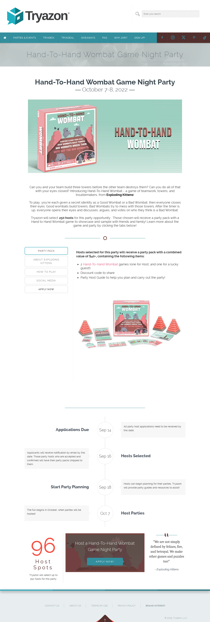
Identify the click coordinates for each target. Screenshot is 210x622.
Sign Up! (139, 37)
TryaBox (48, 37)
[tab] (46, 251)
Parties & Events (24, 37)
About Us (75, 605)
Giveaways (88, 37)
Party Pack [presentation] (46, 250)
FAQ (104, 37)
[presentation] (46, 289)
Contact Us (52, 605)
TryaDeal (67, 37)
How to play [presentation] (46, 271)
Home (133, 62)
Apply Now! (105, 561)
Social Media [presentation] (46, 280)
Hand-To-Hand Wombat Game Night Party (163, 62)
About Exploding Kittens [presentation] (46, 261)
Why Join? (120, 37)
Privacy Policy (127, 605)
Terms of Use (99, 605)
